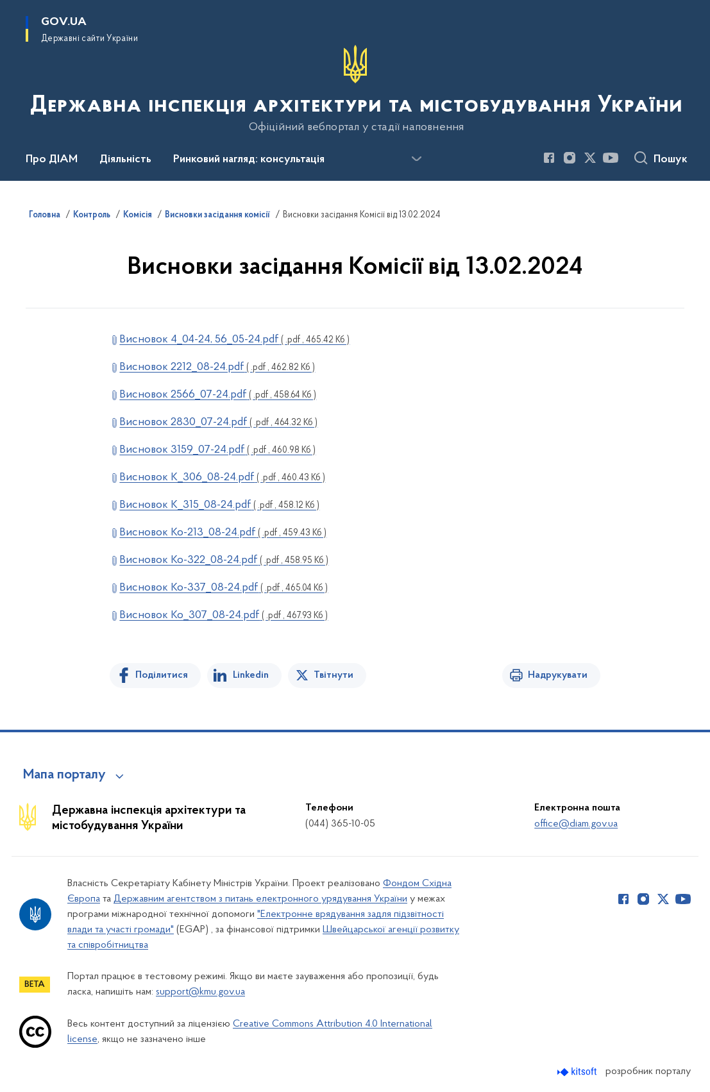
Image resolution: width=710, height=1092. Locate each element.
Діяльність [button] (125, 159)
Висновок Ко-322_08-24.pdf (223, 560)
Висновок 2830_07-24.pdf (218, 422)
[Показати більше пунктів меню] (416, 159)
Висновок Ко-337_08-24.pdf (223, 588)
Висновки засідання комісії (217, 215)
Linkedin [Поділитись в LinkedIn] (251, 675)
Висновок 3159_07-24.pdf (217, 450)
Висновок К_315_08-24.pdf (219, 505)
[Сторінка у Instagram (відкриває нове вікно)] (569, 157)
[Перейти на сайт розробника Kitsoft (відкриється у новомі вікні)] (578, 1072)
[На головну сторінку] (355, 89)
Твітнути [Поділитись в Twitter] (333, 675)
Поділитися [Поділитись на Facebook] (161, 675)
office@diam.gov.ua (576, 824)
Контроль (91, 215)
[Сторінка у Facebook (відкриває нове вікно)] (549, 157)
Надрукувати (557, 675)
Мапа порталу (64, 775)
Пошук (671, 159)
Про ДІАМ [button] (52, 159)
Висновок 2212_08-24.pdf (217, 367)
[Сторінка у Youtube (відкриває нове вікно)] (610, 157)
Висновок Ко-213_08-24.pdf (222, 532)
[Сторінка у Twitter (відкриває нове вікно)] (590, 157)
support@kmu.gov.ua (200, 992)
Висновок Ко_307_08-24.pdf (223, 615)
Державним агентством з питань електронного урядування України (260, 899)
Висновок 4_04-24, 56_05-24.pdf (234, 339)
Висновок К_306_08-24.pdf (222, 477)
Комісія (137, 215)
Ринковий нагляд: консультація (249, 159)
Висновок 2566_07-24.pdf (217, 395)
